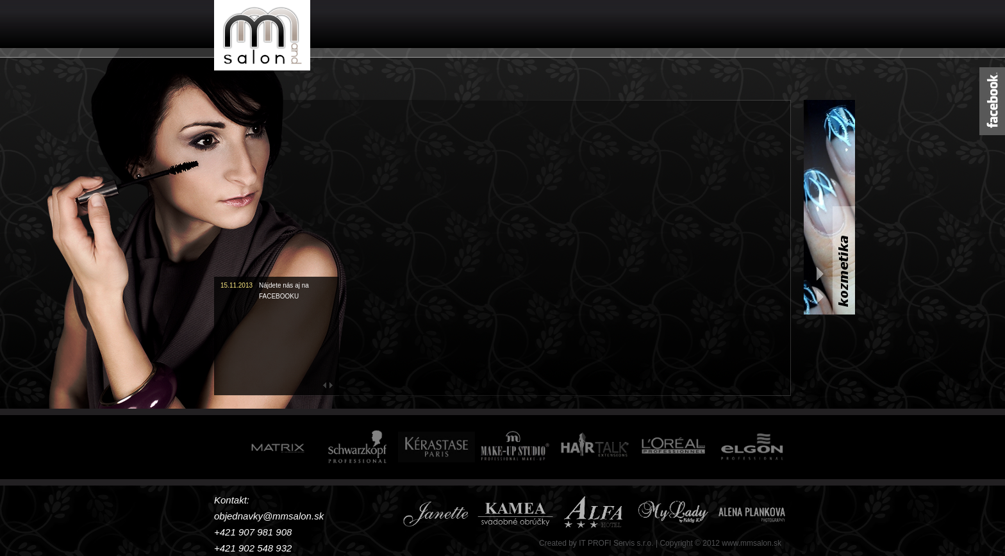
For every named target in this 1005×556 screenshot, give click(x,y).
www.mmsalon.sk (751, 543)
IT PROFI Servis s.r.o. (616, 543)
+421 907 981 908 (253, 532)
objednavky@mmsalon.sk (269, 516)
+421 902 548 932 (253, 548)
